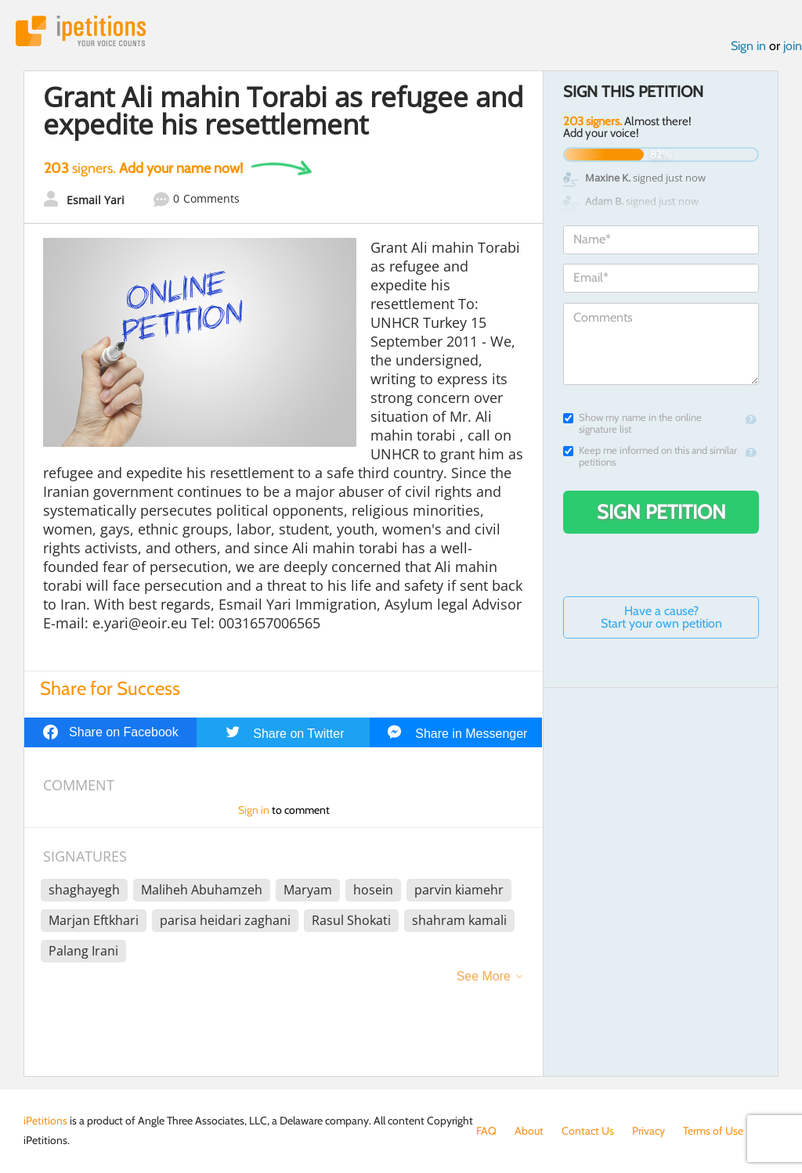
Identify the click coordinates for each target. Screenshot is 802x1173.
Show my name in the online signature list (632, 423)
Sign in (748, 45)
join (792, 45)
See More (484, 976)
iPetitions (81, 31)
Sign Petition (661, 512)
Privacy (648, 1131)
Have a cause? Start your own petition (661, 617)
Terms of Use (713, 1131)
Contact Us (588, 1131)
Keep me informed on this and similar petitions (650, 456)
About (529, 1131)
